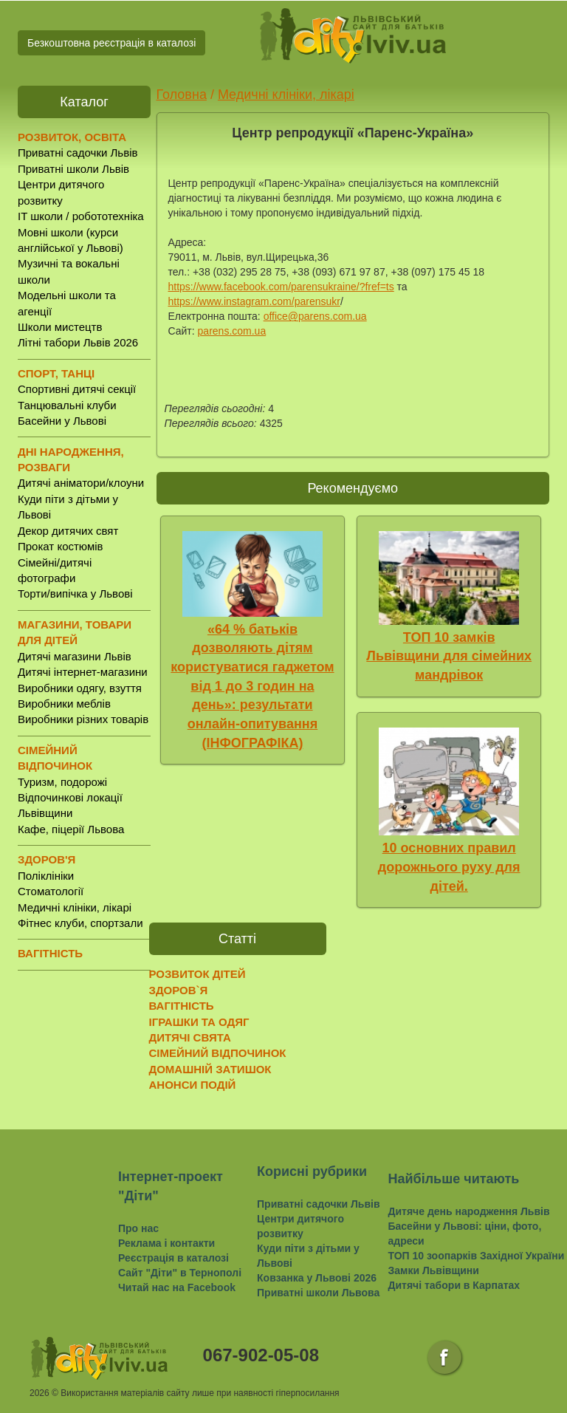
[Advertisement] (411, 1011)
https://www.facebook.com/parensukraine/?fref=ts (281, 286)
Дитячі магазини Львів (74, 656)
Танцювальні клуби (67, 405)
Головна (182, 94)
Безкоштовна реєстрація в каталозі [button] (111, 43)
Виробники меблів (64, 703)
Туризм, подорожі (62, 782)
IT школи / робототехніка (81, 216)
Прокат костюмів (60, 546)
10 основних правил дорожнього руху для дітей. (449, 867)
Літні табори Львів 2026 (78, 342)
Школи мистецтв (60, 327)
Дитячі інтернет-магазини (83, 672)
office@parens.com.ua (315, 316)
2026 (39, 1393)
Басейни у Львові (62, 420)
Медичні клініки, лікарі (74, 907)
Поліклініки (46, 875)
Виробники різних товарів (83, 719)
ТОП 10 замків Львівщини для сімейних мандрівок (449, 656)
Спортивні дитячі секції (77, 389)
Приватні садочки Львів (77, 152)
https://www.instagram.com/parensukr (254, 301)
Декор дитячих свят (68, 530)
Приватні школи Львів (73, 168)
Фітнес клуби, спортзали (80, 923)
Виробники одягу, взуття (80, 688)
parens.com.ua (232, 331)
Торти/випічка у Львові (75, 593)
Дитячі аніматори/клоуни (81, 482)
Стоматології (50, 891)
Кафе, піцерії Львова (71, 829)
